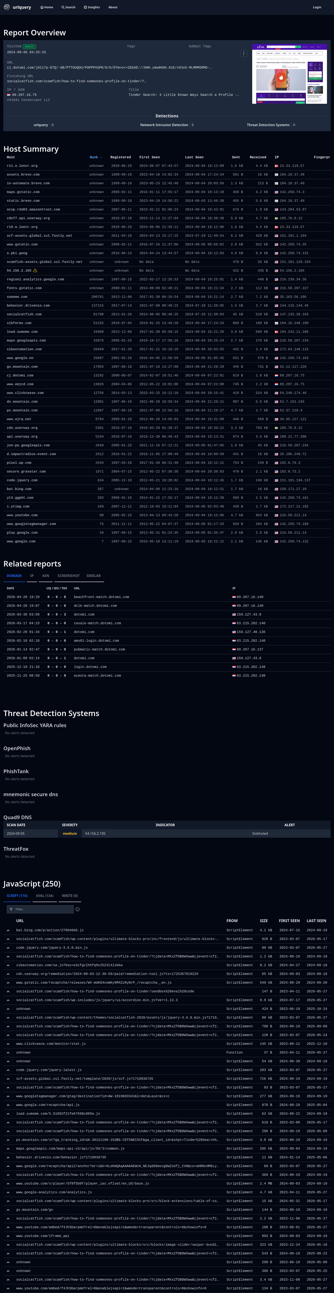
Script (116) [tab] (17, 895)
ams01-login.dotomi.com (96, 641)
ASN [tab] (45, 575)
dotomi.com (84, 615)
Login (317, 7)
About (112, 7)
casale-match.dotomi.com (97, 623)
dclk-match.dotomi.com (95, 606)
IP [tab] (32, 575)
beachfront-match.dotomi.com (101, 597)
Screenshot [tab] (69, 575)
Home (46, 7)
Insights (92, 7)
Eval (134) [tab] (44, 895)
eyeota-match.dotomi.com (97, 676)
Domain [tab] (14, 575)
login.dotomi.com (90, 667)
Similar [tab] (93, 575)
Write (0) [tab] (70, 895)
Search (68, 7)
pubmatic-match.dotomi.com (99, 650)
